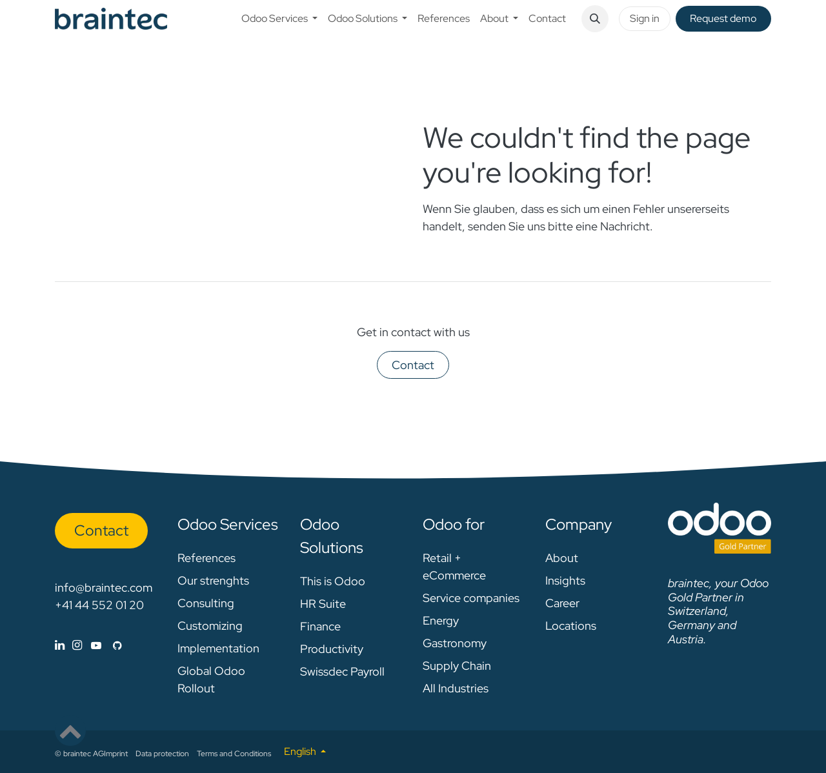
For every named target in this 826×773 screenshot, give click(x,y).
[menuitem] (279, 19)
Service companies (471, 597)
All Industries (456, 688)
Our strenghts (213, 580)
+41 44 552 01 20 (99, 604)
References (206, 557)
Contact (413, 364)
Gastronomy (455, 643)
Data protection (162, 753)
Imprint (116, 753)
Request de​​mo (723, 18)
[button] (595, 18)
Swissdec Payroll (342, 671)
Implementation (218, 648)
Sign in (645, 18)
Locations (570, 625)
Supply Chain (457, 665)
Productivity (331, 648)
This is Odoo (332, 581)
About (561, 557)
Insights (565, 580)
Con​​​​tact (101, 530)
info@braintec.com (103, 587)
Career (562, 603)
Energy (441, 620)
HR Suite (323, 603)
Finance (320, 626)
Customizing (210, 625)
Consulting (205, 603)
